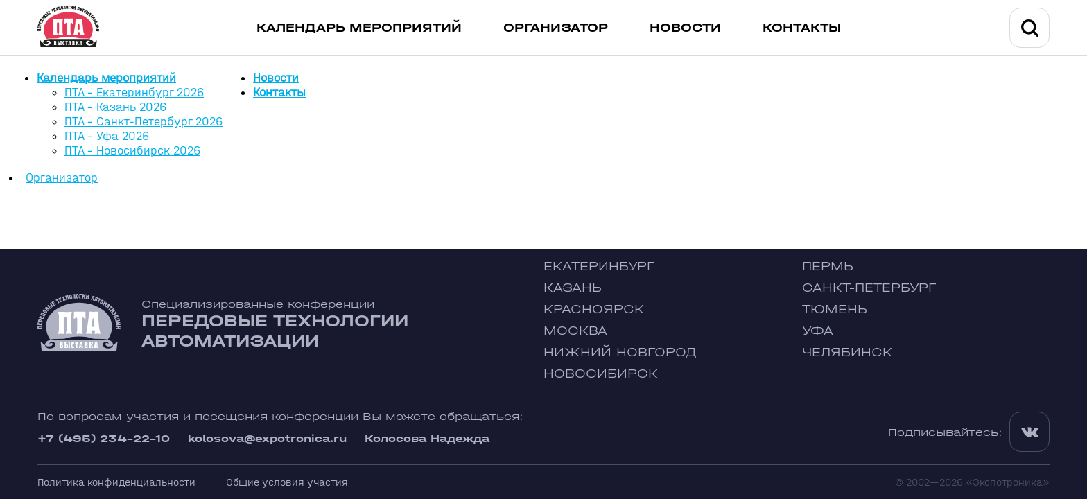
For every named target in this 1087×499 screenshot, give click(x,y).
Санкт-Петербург (869, 288)
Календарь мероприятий (359, 28)
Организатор (555, 28)
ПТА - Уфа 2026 (106, 136)
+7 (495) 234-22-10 (103, 438)
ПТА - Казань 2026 (115, 107)
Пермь (827, 266)
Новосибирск (601, 374)
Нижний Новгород (620, 352)
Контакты (802, 28)
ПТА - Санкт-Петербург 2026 (143, 121)
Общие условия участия (287, 482)
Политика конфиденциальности (116, 482)
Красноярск (594, 309)
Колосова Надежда (427, 438)
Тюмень (834, 309)
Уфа (817, 331)
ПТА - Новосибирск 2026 (132, 150)
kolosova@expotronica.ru (267, 438)
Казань (573, 288)
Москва (575, 331)
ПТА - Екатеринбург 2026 (134, 92)
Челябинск (847, 352)
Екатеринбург (599, 266)
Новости (685, 28)
